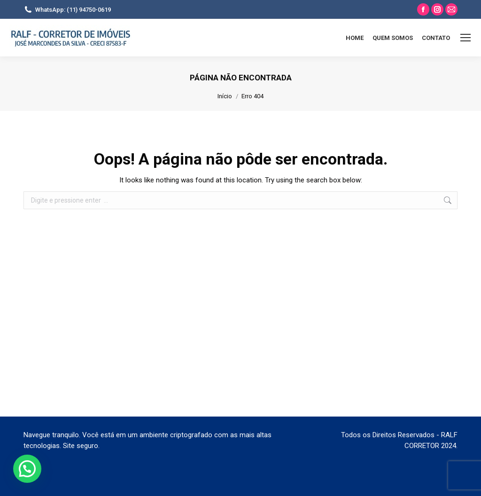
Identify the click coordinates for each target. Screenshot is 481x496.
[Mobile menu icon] (465, 37)
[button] (27, 469)
